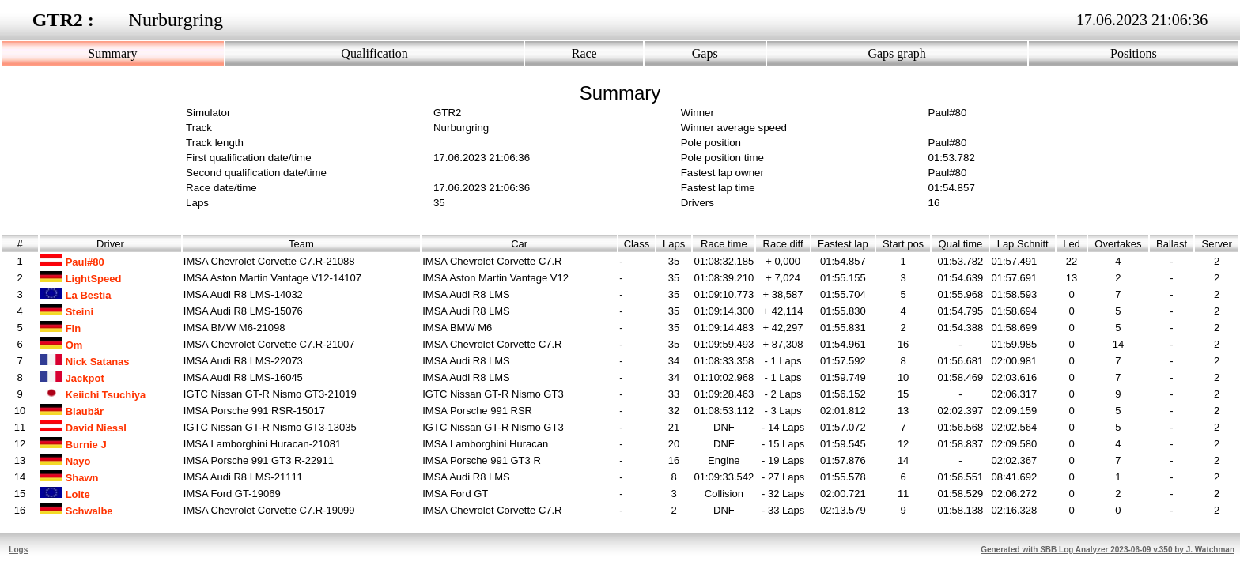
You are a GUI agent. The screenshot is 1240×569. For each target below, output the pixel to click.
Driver (110, 244)
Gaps (705, 53)
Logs (18, 549)
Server (1217, 244)
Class (637, 244)
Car (519, 244)
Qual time (960, 244)
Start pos (903, 244)
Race (584, 53)
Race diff (783, 244)
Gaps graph (896, 53)
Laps (674, 244)
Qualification (374, 53)
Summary (112, 53)
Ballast (1172, 244)
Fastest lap (843, 244)
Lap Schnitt (1022, 244)
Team (301, 244)
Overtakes (1118, 244)
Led (1071, 244)
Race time (724, 244)
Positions (1133, 53)
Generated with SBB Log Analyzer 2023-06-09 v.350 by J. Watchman (1107, 549)
